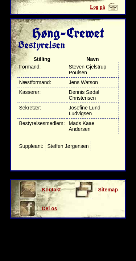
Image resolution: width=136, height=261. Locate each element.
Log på (97, 7)
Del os (37, 208)
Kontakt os (39, 190)
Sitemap (96, 190)
